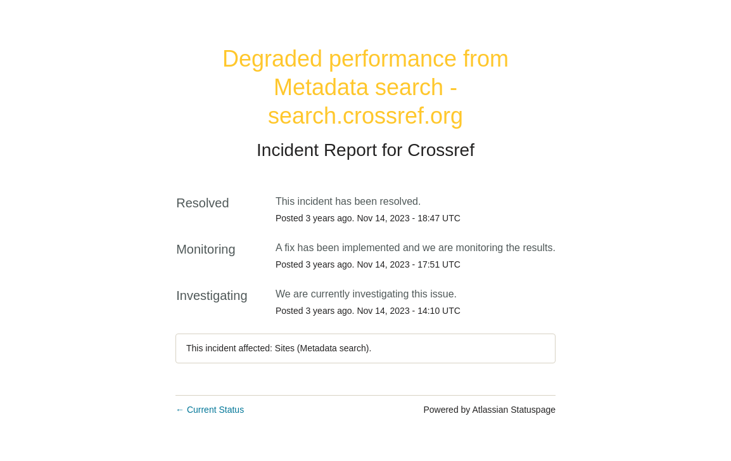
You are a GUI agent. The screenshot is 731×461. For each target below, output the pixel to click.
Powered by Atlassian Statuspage (489, 410)
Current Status (209, 410)
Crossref (440, 150)
